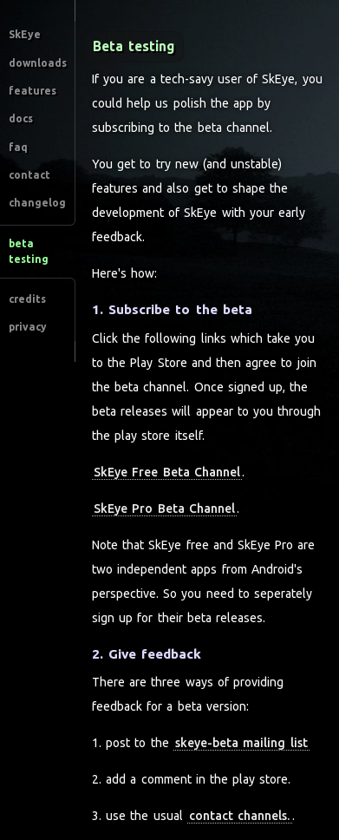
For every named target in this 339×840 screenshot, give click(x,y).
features (32, 90)
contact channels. (239, 816)
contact (29, 174)
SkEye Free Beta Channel (167, 472)
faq (18, 147)
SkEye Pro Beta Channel (164, 508)
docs (21, 118)
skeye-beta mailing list (241, 743)
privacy (28, 326)
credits (27, 299)
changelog (37, 202)
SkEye (25, 34)
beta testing (29, 251)
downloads (38, 63)
